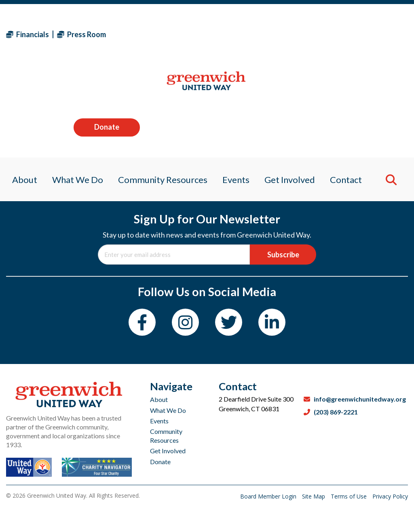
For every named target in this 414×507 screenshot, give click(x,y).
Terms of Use (349, 496)
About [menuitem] (18, 86)
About (159, 399)
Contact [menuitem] (351, 86)
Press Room (81, 34)
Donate (374, 33)
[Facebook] (142, 322)
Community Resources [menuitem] (161, 86)
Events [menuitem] (236, 86)
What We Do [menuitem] (74, 86)
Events (159, 421)
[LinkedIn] (271, 322)
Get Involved (168, 450)
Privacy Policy (390, 496)
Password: (207, 136)
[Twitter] (228, 322)
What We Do (168, 410)
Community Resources (166, 435)
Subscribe (283, 254)
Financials (27, 34)
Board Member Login (269, 496)
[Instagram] (185, 322)
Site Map (314, 496)
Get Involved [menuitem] (292, 86)
